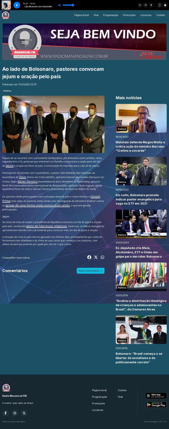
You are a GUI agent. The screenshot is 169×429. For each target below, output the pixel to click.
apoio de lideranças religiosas (46, 226)
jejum (10, 165)
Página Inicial (81, 15)
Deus (22, 177)
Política (7, 90)
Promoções (129, 15)
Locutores (146, 15)
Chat (96, 15)
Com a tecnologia (155, 421)
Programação (110, 15)
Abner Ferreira (27, 181)
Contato (160, 15)
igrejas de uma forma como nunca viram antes (37, 205)
